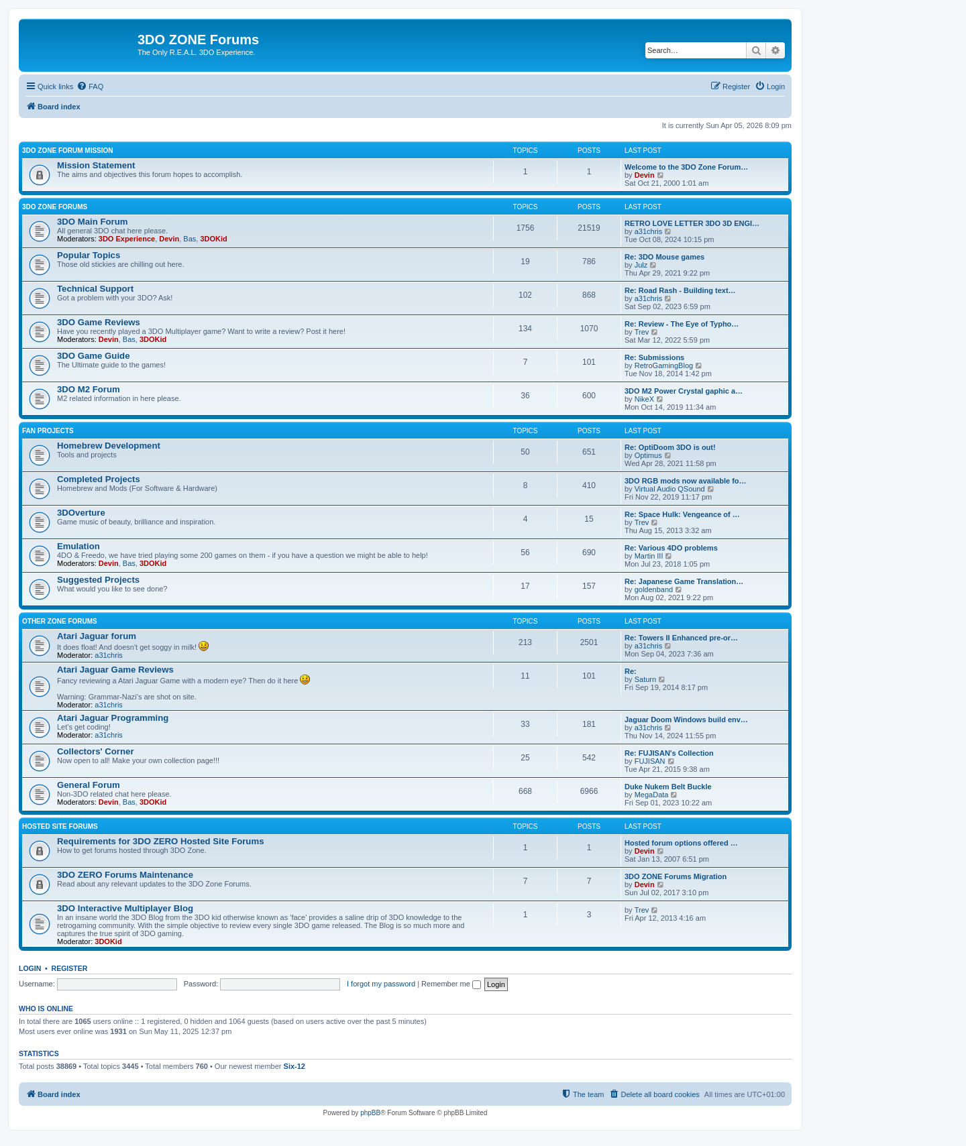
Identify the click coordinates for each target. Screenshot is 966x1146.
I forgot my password (381, 984)
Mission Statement (96, 165)
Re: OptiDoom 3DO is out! (670, 447)
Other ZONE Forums (59, 621)
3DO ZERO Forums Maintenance (125, 875)
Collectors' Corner (95, 751)
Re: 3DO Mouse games (664, 257)
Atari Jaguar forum (96, 636)
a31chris (649, 231)
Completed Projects (98, 479)
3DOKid (213, 239)
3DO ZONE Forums (54, 207)
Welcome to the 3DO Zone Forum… (686, 167)
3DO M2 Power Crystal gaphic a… (684, 391)
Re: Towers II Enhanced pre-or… (681, 638)
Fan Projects (48, 431)
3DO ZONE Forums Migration (676, 876)
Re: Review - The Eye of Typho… (682, 324)
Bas (189, 239)
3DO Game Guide (93, 356)
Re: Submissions (654, 357)
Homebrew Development (108, 446)
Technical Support (95, 289)
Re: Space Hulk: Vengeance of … (682, 514)
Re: (631, 671)
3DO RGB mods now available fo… (686, 481)
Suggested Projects (98, 580)
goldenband (654, 589)
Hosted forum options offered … (681, 843)
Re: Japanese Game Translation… (684, 581)
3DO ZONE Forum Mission (67, 150)
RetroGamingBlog (664, 365)
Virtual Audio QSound (670, 489)
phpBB (370, 1112)
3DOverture (81, 513)
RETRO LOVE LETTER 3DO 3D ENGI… (692, 223)
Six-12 (294, 1066)
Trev (642, 332)
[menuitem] (89, 86)
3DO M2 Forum (88, 389)
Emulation (78, 546)
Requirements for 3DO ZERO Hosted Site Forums (160, 841)
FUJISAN (650, 761)
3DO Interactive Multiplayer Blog (125, 908)
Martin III (649, 556)
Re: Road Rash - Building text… (680, 290)
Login (30, 968)
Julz (641, 265)
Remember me (451, 984)
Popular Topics (88, 255)
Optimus (648, 455)
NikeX (644, 399)
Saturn (645, 679)
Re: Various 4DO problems (671, 548)
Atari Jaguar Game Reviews (115, 670)
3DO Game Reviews (98, 322)
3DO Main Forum (92, 222)
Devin (645, 175)
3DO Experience (127, 239)
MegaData (652, 795)
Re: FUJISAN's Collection (669, 753)
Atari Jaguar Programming (112, 718)
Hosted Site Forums (60, 826)
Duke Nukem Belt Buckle (668, 787)
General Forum (88, 785)
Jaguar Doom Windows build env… (686, 719)
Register (70, 968)
